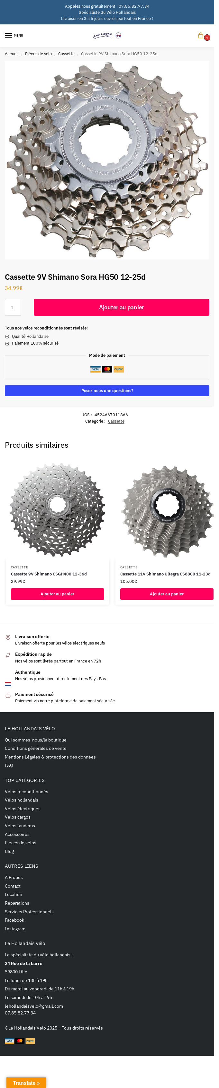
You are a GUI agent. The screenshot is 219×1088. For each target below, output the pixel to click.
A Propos (14, 877)
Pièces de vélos (20, 842)
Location (13, 894)
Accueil (12, 53)
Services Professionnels (29, 911)
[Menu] (14, 35)
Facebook (14, 920)
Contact (13, 886)
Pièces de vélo (38, 53)
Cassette (66, 53)
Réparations (17, 903)
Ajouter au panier (121, 307)
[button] (202, 35)
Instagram (15, 929)
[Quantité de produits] (13, 307)
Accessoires (17, 834)
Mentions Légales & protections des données (50, 757)
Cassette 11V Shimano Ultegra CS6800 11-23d (165, 574)
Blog (9, 851)
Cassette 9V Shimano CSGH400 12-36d (49, 574)
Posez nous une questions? (107, 390)
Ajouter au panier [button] (57, 594)
